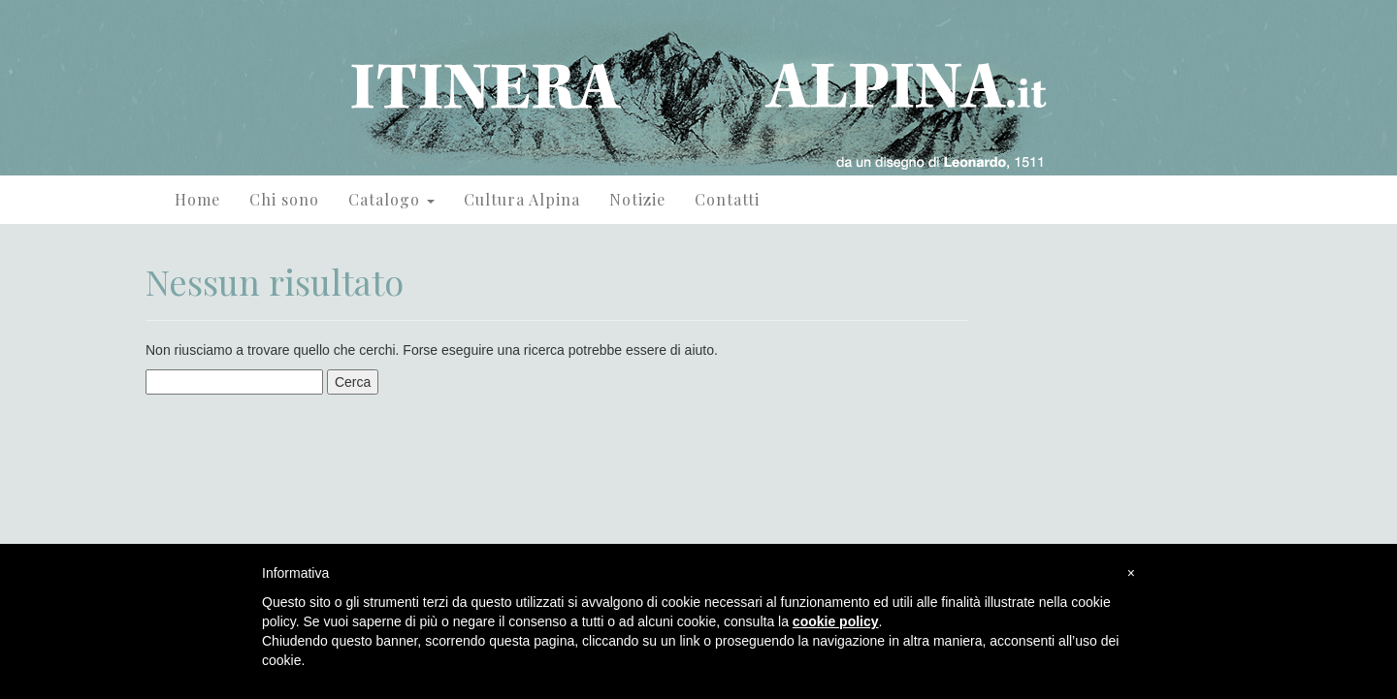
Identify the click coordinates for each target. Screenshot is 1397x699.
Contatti (727, 199)
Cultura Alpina (522, 199)
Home (197, 199)
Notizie (637, 199)
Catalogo (391, 199)
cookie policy (836, 621)
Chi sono (284, 199)
